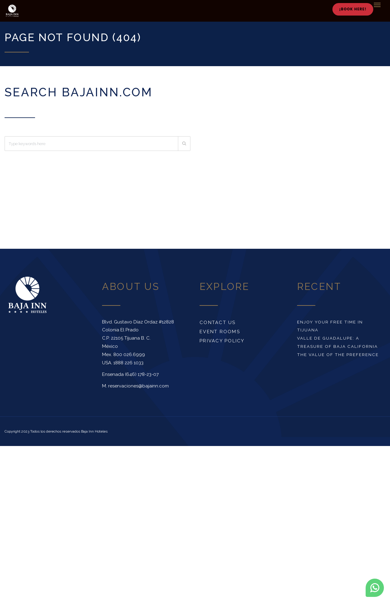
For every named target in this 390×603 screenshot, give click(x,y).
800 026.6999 (129, 354)
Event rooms (220, 331)
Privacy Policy (222, 341)
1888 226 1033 (128, 363)
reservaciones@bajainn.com (138, 386)
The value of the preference (338, 354)
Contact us (218, 322)
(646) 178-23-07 (142, 374)
